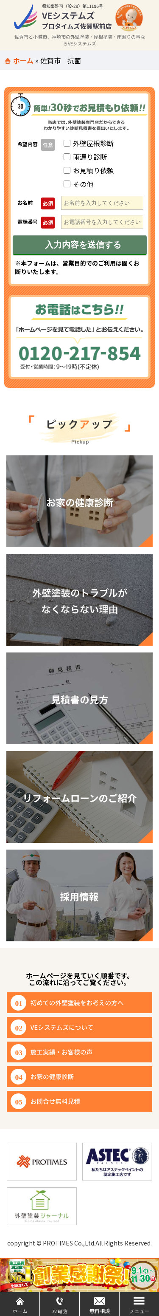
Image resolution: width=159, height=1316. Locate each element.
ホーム (23, 60)
